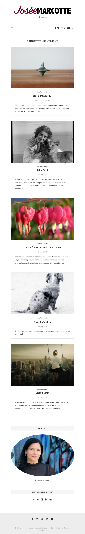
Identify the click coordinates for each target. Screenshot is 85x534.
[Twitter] (58, 28)
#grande (42, 393)
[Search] (72, 28)
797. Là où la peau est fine (42, 247)
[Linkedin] (65, 28)
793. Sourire (42, 321)
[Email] (68, 28)
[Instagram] (62, 28)
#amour (42, 170)
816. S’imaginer (42, 95)
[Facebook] (55, 28)
